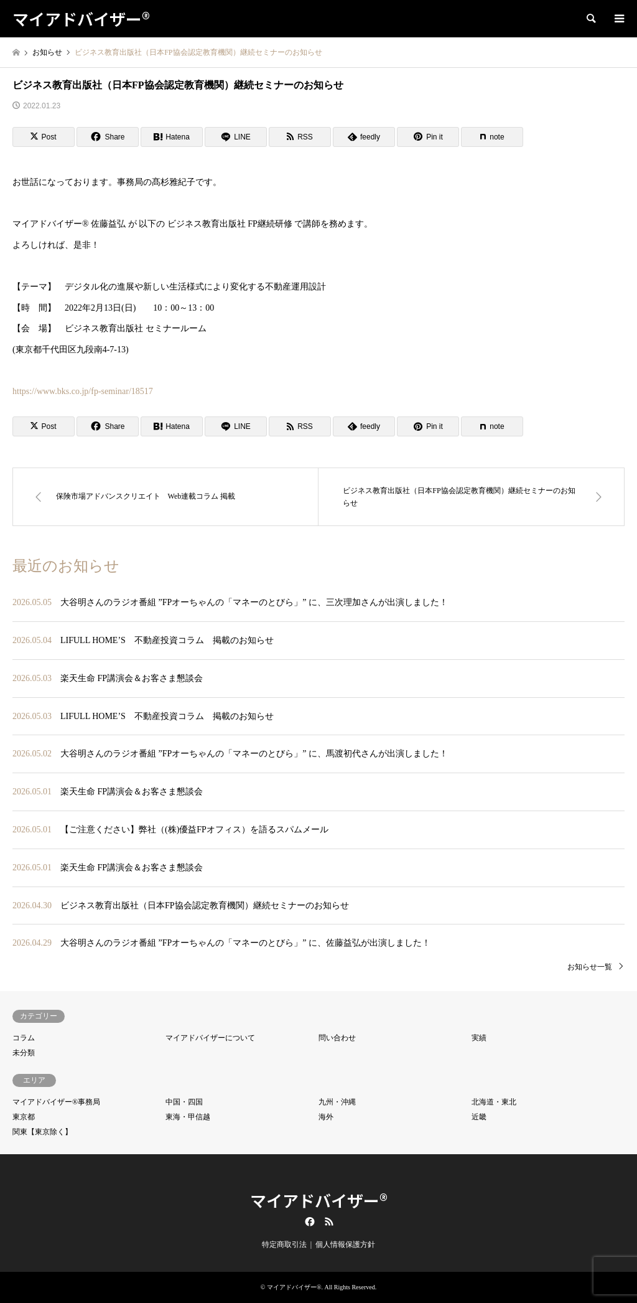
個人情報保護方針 (345, 1244)
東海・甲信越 (187, 1116)
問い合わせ (337, 1037)
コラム (23, 1037)
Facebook (308, 1221)
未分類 (23, 1052)
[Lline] (236, 137)
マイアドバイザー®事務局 (56, 1102)
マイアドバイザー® (319, 1199)
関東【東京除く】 (42, 1131)
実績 (479, 1037)
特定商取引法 (284, 1244)
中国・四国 (184, 1102)
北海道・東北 (494, 1102)
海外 (325, 1116)
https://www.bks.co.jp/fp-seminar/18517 (82, 391)
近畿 (479, 1116)
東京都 (23, 1116)
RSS (329, 1221)
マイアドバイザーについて (210, 1037)
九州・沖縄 (337, 1102)
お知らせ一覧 (589, 966)
